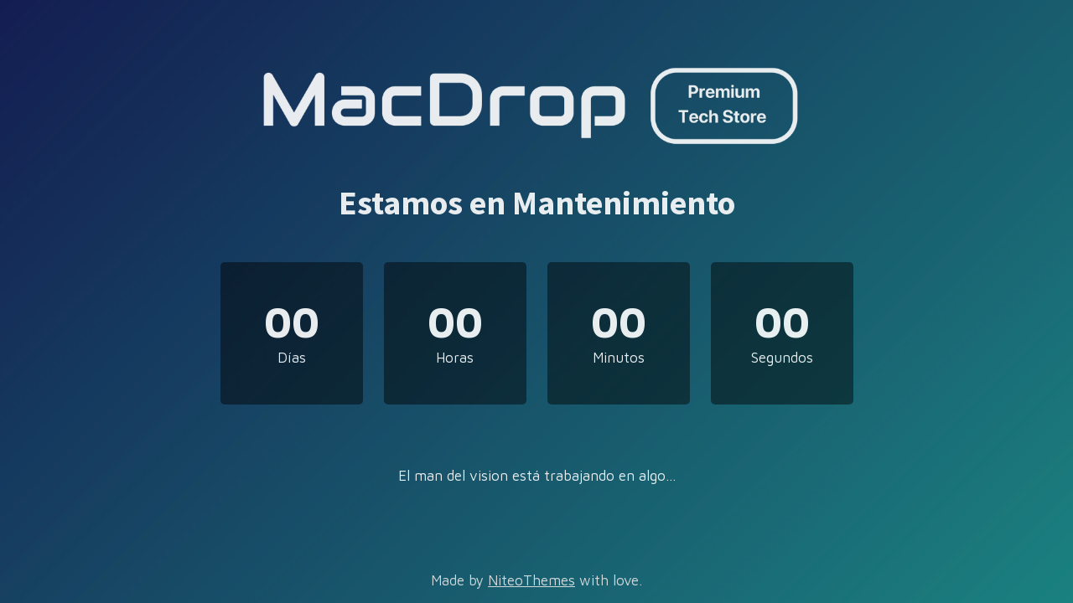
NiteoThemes (531, 580)
